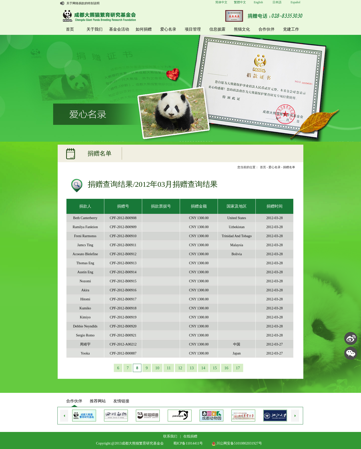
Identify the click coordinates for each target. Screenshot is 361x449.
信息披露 (217, 29)
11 (168, 368)
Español (295, 2)
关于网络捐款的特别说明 (83, 3)
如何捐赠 (144, 29)
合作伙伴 (266, 29)
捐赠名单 (289, 167)
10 (157, 368)
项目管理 (193, 29)
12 (180, 368)
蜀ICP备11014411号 (188, 443)
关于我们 (94, 29)
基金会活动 (119, 29)
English (258, 2)
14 (203, 368)
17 (238, 368)
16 (226, 368)
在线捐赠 (190, 436)
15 (215, 368)
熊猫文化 (242, 29)
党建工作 (291, 29)
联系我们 (170, 436)
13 (192, 368)
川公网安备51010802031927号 (237, 443)
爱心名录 (168, 29)
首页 (70, 29)
